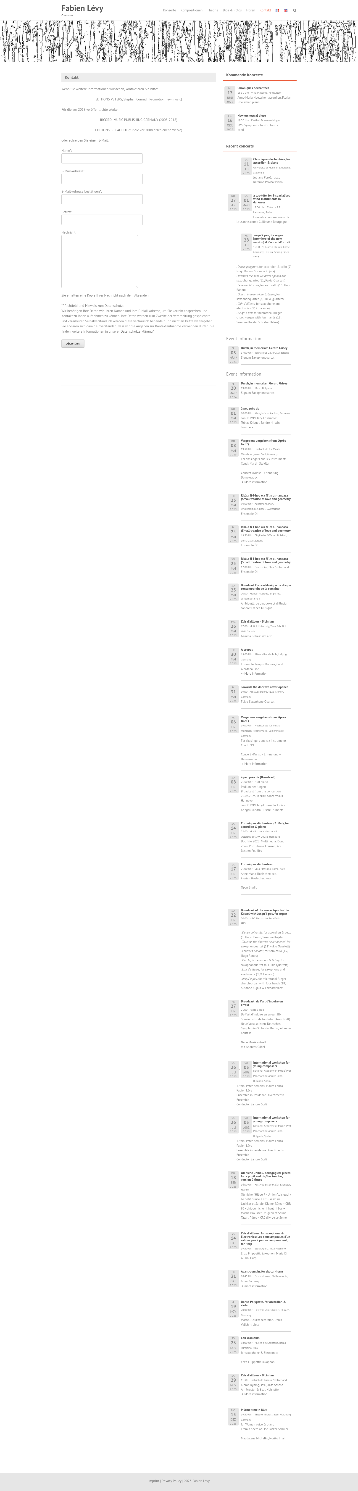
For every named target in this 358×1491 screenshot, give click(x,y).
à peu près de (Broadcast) (258, 777)
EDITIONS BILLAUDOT (111, 130)
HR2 (243, 923)
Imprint (153, 1481)
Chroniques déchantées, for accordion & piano (271, 161)
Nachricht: (99, 235)
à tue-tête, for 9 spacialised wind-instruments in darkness (271, 199)
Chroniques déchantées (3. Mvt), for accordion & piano (265, 825)
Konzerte (169, 10)
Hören (250, 10)
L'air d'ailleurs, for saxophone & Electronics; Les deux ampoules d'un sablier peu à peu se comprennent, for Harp (265, 1238)
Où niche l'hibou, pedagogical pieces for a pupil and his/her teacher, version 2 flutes (265, 1176)
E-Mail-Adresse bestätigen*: (102, 195)
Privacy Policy (171, 1481)
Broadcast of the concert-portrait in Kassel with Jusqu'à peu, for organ (265, 912)
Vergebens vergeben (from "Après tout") (263, 442)
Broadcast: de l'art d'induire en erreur (262, 1003)
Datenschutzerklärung (137, 331)
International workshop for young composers (271, 1064)
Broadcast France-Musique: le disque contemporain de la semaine (266, 587)
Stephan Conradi (135, 99)
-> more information (254, 1286)
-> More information (254, 482)
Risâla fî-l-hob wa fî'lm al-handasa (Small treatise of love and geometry (266, 497)
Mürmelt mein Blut (254, 1410)
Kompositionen (192, 10)
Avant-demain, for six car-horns (262, 1271)
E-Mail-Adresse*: (102, 175)
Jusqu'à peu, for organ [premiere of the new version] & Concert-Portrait (271, 238)
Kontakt (265, 10)
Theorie (212, 10)
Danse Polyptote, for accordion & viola (263, 1303)
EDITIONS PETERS (108, 99)
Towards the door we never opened (264, 687)
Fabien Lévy (82, 8)
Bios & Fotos (232, 10)
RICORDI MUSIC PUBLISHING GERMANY (129, 120)
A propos (247, 649)
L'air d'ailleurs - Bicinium (257, 621)
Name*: (102, 154)
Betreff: (102, 216)
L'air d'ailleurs (250, 1338)
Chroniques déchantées (257, 864)
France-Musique (261, 608)
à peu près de (250, 408)
